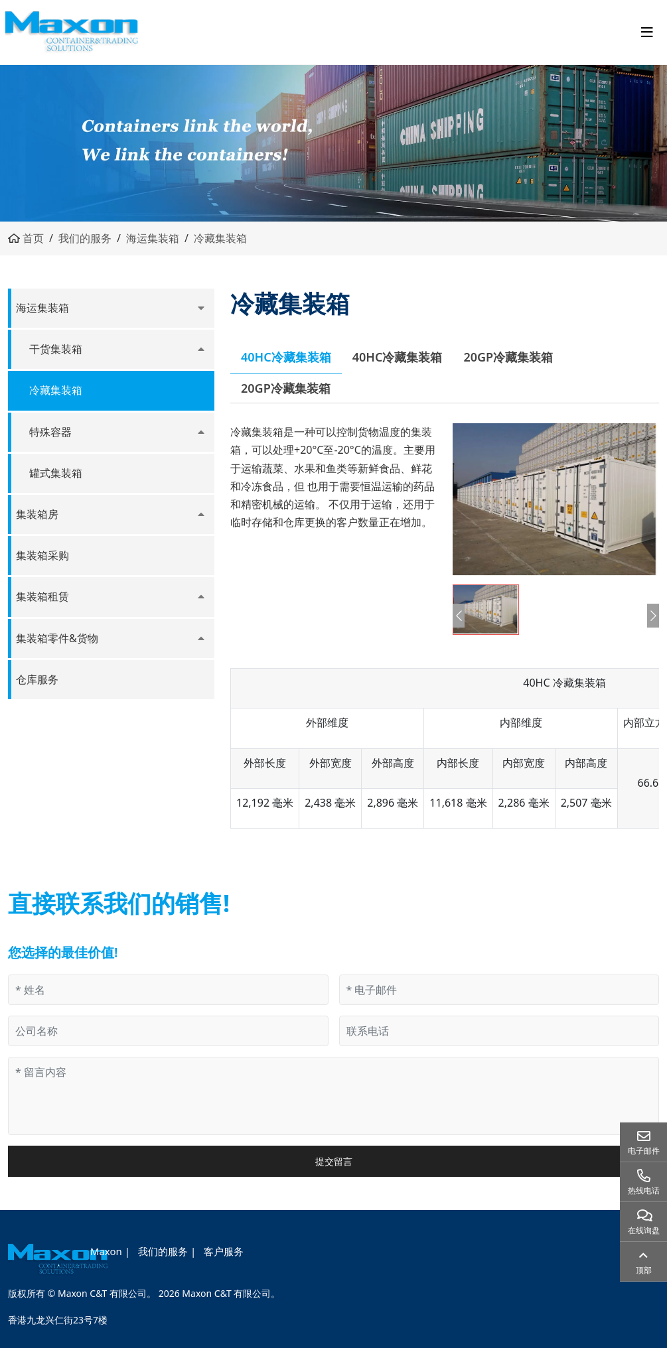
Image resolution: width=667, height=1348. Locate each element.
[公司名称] (168, 1031)
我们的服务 (84, 238)
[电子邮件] (499, 990)
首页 (33, 238)
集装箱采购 (42, 555)
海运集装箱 (152, 238)
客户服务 (224, 1251)
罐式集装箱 (55, 473)
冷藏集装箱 (220, 238)
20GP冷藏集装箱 (508, 357)
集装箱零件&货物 (57, 638)
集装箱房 (37, 514)
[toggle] (647, 32)
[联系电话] (499, 1031)
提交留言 (333, 1161)
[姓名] (168, 990)
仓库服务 (37, 679)
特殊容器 (50, 432)
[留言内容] (333, 1096)
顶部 (644, 1270)
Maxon (106, 1251)
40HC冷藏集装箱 (286, 357)
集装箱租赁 (42, 596)
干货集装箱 (55, 349)
